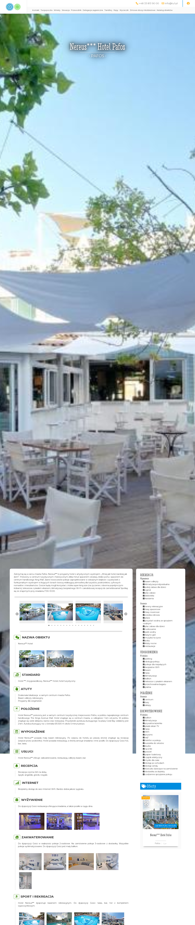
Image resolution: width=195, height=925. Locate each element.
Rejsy (138, 10)
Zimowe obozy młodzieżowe (164, 10)
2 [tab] (52, 632)
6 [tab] (63, 632)
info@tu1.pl (171, 3)
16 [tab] (93, 632)
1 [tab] (49, 632)
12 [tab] (81, 632)
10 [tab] (75, 632)
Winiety (79, 10)
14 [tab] (87, 632)
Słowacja (88, 10)
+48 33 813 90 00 (149, 3)
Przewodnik (98, 10)
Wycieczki (146, 10)
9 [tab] (72, 632)
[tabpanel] (32, 618)
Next (125, 620)
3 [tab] (54, 632)
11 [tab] (78, 632)
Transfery (130, 10)
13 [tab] (84, 632)
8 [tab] (69, 632)
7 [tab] (66, 632)
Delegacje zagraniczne (115, 10)
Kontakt (57, 10)
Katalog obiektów (62, 17)
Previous (16, 620)
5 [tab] (60, 632)
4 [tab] (57, 632)
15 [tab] (90, 632)
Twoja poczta (68, 10)
